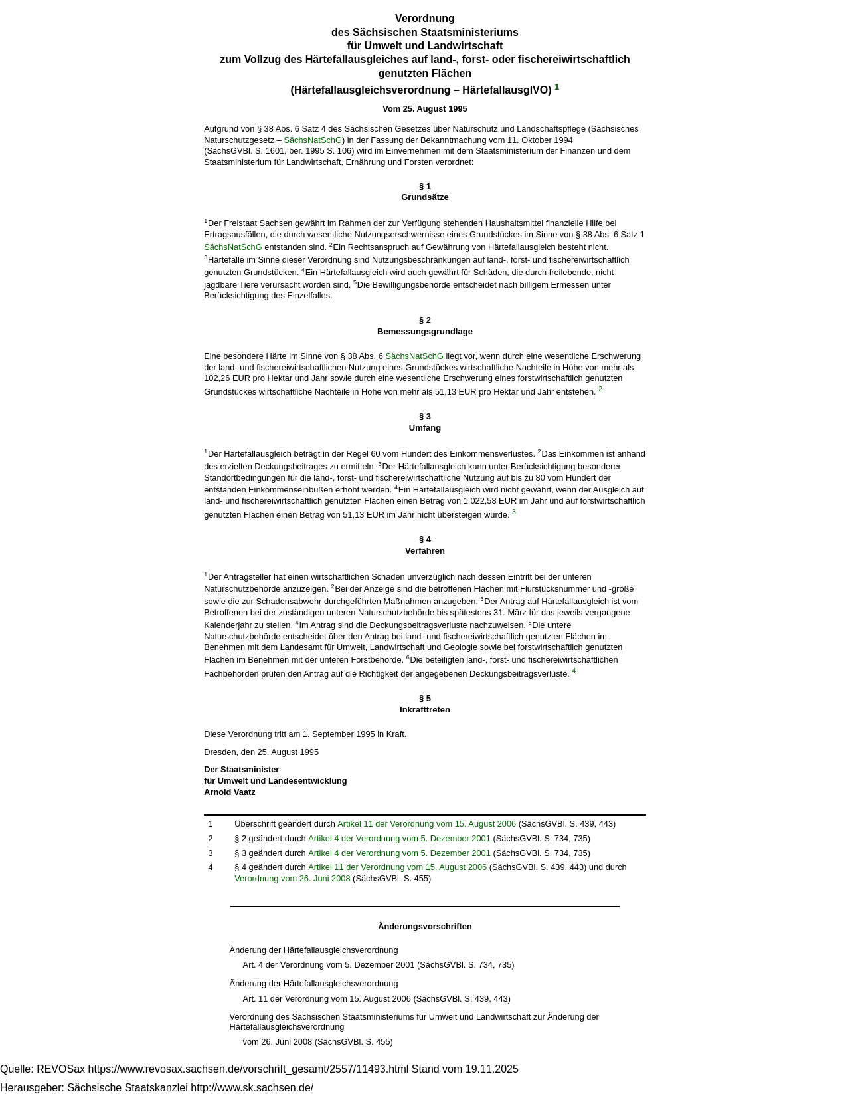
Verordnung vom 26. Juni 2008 (292, 878)
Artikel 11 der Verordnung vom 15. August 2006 (426, 824)
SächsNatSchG (313, 140)
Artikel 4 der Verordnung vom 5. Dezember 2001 (399, 838)
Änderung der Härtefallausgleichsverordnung (314, 950)
